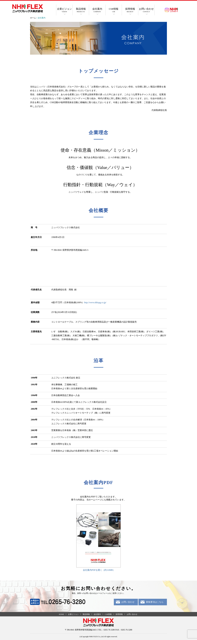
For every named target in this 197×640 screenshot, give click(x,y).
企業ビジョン (64, 10)
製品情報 (81, 10)
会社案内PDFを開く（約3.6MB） (99, 570)
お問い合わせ (146, 10)
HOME (61, 614)
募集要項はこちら (154, 602)
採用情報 (130, 10)
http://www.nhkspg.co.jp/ (95, 302)
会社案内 (97, 10)
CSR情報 (113, 10)
